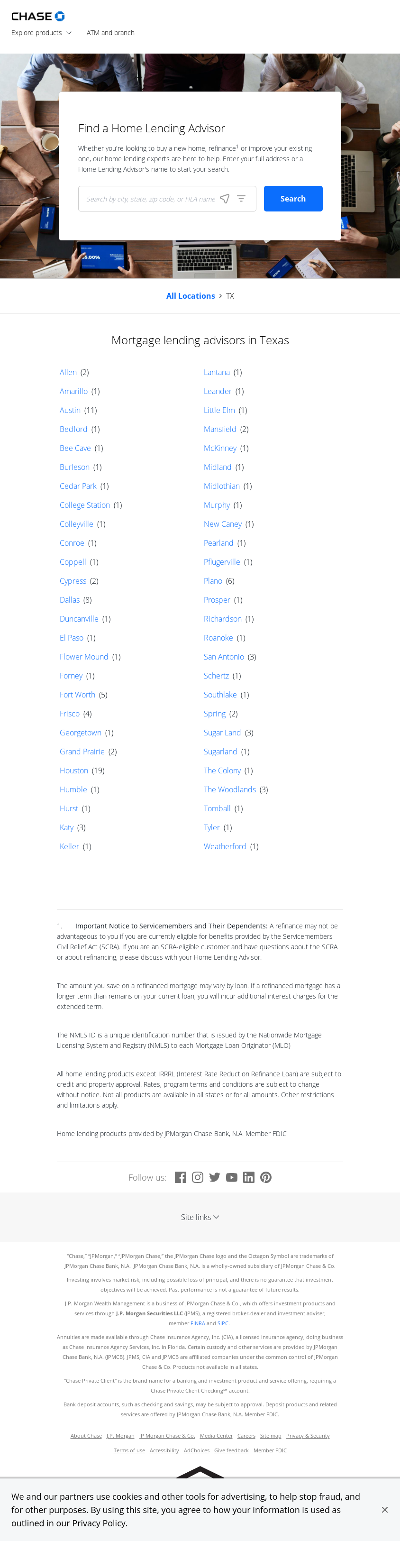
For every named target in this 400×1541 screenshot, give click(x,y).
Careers (246, 1435)
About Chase (86, 1435)
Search (293, 198)
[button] (385, 1509)
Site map (271, 1435)
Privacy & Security (308, 1435)
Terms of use (129, 1450)
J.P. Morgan (121, 1435)
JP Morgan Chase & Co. (167, 1435)
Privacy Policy (98, 1523)
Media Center (216, 1435)
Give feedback (231, 1450)
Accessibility (164, 1450)
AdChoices (196, 1450)
